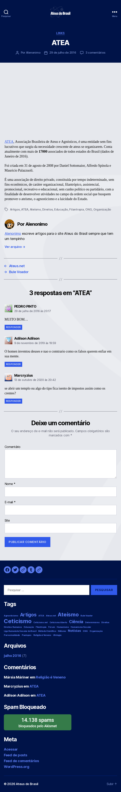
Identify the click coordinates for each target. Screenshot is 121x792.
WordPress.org (16, 767)
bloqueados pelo (37, 722)
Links (60, 33)
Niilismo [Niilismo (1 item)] (62, 631)
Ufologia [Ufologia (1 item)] (57, 635)
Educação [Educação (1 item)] (29, 627)
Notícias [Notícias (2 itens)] (74, 631)
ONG (88, 209)
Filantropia (76, 209)
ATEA (9, 142)
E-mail (10, 502)
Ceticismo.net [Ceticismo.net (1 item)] (40, 622)
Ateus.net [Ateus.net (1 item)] (51, 615)
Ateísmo (35, 209)
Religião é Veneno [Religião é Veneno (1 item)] (42, 635)
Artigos (15, 209)
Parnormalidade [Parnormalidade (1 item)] (12, 635)
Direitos (47, 209)
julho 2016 (12, 656)
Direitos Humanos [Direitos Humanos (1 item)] (13, 627)
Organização (102, 209)
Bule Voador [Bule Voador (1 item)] (86, 615)
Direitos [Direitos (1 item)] (105, 622)
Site (7, 520)
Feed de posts (15, 755)
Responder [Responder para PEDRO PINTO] (13, 327)
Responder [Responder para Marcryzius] (13, 401)
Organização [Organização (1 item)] (96, 631)
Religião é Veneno (50, 677)
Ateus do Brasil (27, 784)
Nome (10, 484)
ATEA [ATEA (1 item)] (41, 615)
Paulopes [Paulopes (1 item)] (26, 635)
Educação (61, 209)
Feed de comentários (21, 761)
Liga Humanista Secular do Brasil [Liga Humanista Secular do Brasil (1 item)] (20, 631)
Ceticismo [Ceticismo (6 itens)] (18, 621)
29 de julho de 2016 (62, 52)
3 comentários (95, 52)
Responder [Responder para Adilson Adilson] (13, 364)
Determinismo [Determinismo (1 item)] (92, 622)
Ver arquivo (15, 247)
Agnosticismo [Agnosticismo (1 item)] (11, 615)
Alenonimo (33, 52)
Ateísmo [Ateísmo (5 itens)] (68, 614)
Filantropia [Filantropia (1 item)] (41, 627)
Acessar (11, 749)
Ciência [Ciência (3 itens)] (76, 621)
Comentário (12, 447)
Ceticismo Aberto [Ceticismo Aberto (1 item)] (58, 622)
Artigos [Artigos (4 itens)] (28, 615)
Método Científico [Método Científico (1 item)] (47, 631)
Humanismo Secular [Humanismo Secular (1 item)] (81, 627)
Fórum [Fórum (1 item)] (51, 627)
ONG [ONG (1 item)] (85, 631)
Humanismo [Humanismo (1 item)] (63, 627)
